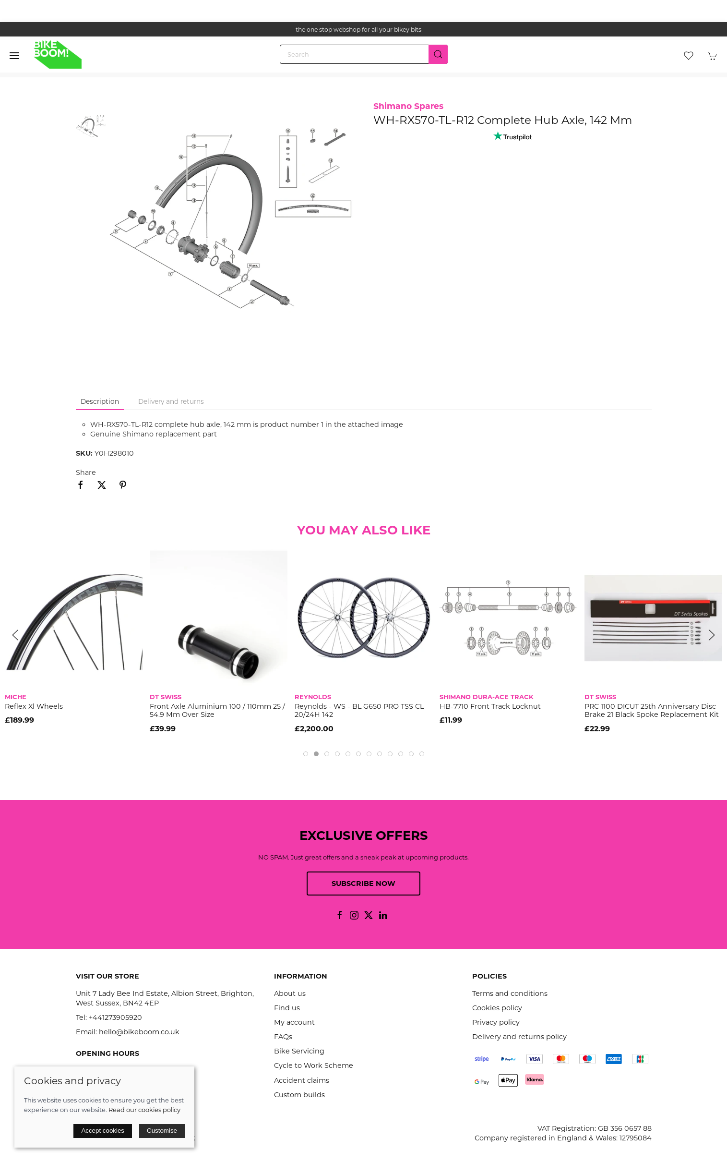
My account (294, 1022)
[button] (14, 55)
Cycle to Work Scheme (313, 1065)
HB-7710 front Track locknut (490, 706)
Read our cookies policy (144, 1110)
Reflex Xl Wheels (34, 706)
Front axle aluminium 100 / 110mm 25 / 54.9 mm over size (217, 710)
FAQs (283, 1036)
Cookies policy (497, 1008)
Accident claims (301, 1080)
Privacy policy (496, 1022)
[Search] (364, 54)
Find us (287, 1008)
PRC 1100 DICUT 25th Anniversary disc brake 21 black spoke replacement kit (651, 710)
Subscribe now (363, 883)
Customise (162, 1130)
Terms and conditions (510, 993)
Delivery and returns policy (519, 1036)
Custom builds (299, 1094)
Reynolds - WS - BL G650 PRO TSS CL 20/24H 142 (359, 710)
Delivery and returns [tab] (171, 401)
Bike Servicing (299, 1051)
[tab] (305, 753)
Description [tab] (100, 401)
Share (86, 472)
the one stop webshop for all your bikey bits (364, 29)
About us (290, 993)
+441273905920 (115, 1017)
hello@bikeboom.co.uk (139, 1032)
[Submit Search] (438, 54)
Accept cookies (102, 1130)
